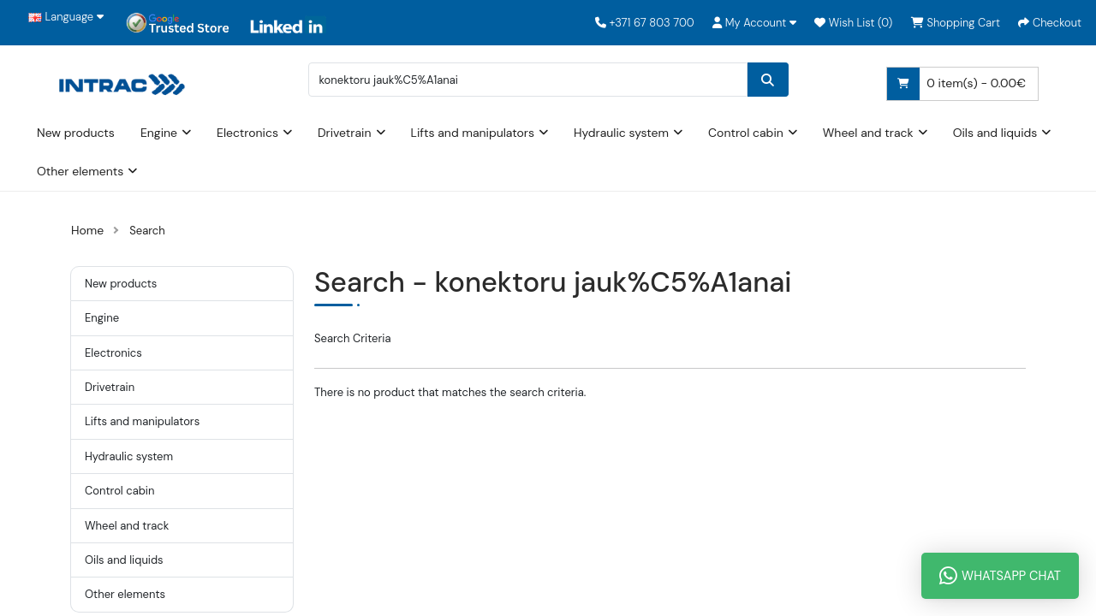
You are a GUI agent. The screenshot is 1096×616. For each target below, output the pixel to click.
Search (146, 230)
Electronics (247, 132)
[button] (754, 23)
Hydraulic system (621, 132)
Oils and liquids (995, 132)
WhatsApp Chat (1000, 576)
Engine (158, 132)
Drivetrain (345, 132)
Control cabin (745, 132)
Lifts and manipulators (473, 132)
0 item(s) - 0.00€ (956, 84)
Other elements (80, 171)
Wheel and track (868, 132)
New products (76, 132)
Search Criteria (352, 338)
